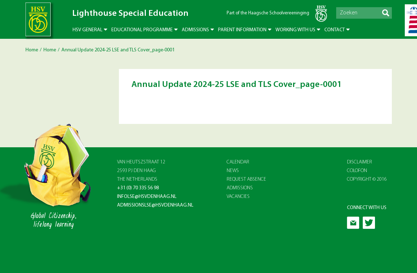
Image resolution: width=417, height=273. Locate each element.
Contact (334, 30)
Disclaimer (359, 162)
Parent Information (242, 30)
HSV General (87, 30)
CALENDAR (238, 162)
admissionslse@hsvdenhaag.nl (155, 205)
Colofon (357, 170)
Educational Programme (142, 30)
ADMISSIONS (240, 188)
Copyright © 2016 (367, 179)
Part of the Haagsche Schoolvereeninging (268, 13)
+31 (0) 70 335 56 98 (138, 188)
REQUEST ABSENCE (246, 179)
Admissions (195, 30)
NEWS (233, 170)
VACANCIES (238, 196)
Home (32, 50)
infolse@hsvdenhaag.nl (146, 196)
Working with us (295, 30)
